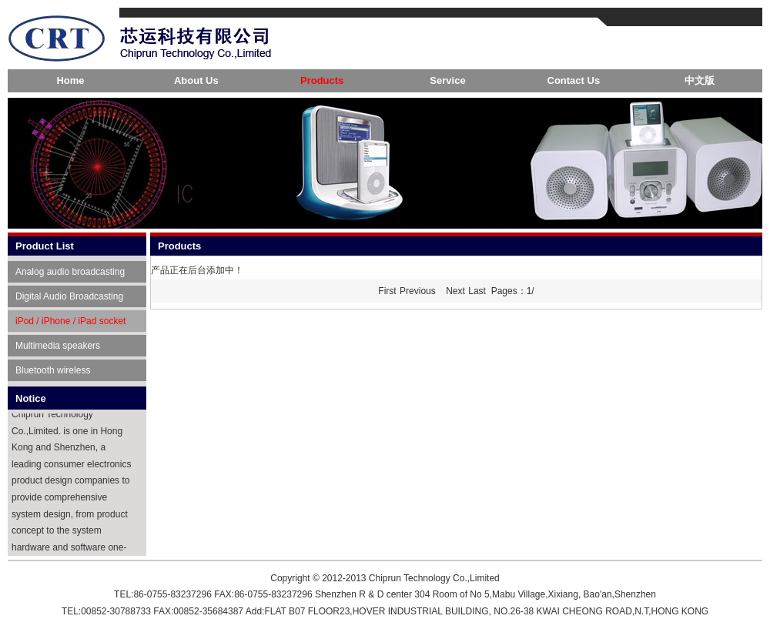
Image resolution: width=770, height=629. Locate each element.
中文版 (700, 80)
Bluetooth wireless (52, 370)
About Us (196, 80)
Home (70, 80)
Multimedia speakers (57, 345)
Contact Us (574, 80)
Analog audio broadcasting (70, 271)
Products (321, 80)
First (387, 291)
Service (447, 80)
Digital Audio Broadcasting (69, 296)
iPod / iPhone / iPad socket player (70, 324)
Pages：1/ (512, 291)
